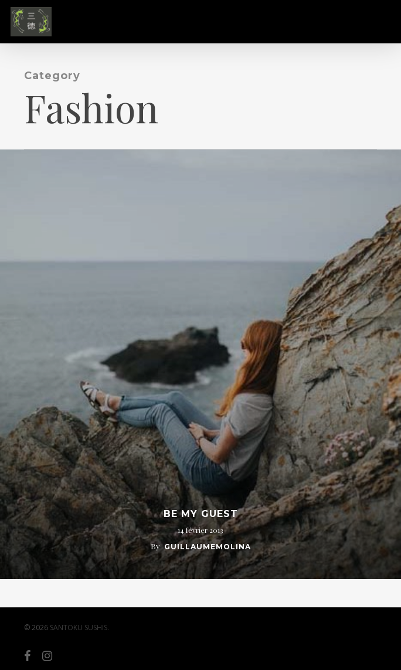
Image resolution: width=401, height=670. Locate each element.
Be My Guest (201, 513)
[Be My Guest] (200, 364)
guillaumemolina (207, 546)
